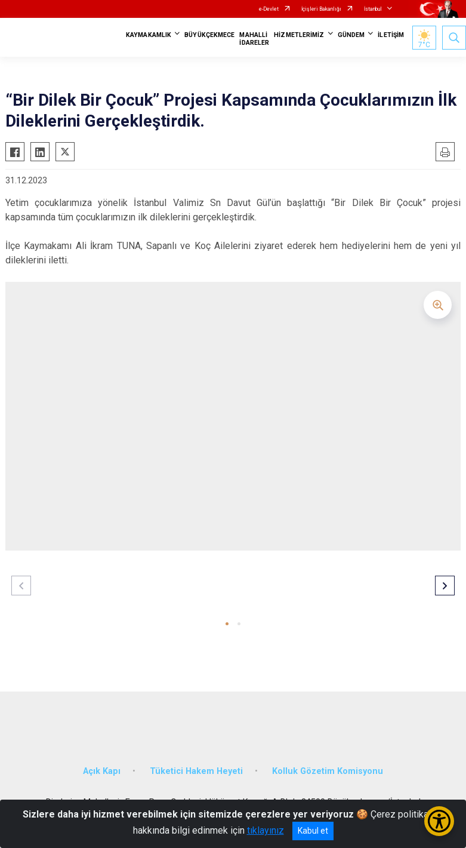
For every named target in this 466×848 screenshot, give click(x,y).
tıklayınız (265, 830)
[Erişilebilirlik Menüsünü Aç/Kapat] (439, 821)
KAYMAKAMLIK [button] (148, 35)
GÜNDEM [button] (351, 35)
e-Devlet (269, 9)
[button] (227, 623)
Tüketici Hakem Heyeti (196, 771)
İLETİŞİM (391, 35)
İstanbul (373, 9)
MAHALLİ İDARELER (254, 39)
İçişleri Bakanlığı (321, 9)
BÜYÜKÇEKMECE (209, 35)
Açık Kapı (102, 771)
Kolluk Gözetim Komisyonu (327, 771)
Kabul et (313, 830)
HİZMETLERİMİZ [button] (299, 35)
